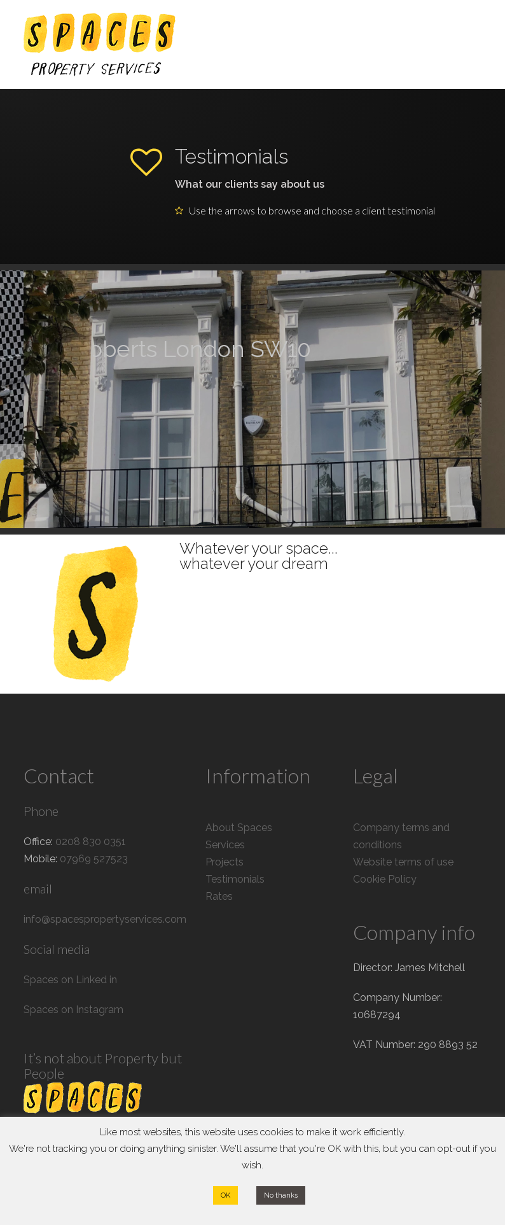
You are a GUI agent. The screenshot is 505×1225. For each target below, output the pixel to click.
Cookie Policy (385, 879)
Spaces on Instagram (73, 1010)
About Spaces (238, 828)
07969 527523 (94, 859)
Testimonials (235, 879)
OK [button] (225, 1195)
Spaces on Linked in (70, 980)
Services (225, 845)
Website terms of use (403, 862)
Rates (219, 896)
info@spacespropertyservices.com (105, 919)
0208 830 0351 (90, 842)
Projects (224, 862)
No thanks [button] (281, 1195)
